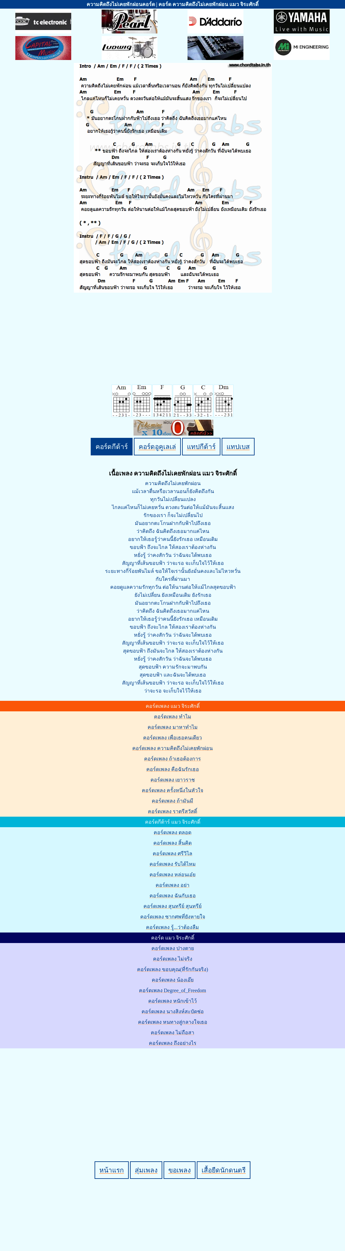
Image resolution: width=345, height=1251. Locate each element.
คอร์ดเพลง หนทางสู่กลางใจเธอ (172, 1022)
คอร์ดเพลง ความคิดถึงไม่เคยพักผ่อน (172, 748)
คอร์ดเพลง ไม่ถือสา (172, 1032)
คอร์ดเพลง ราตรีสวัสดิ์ (172, 811)
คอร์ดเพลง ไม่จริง (172, 959)
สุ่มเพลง (146, 1170)
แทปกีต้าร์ (201, 446)
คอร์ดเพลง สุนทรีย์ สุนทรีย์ (172, 906)
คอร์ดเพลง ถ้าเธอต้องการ (172, 758)
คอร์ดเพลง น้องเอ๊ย (173, 980)
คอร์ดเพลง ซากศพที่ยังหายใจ (172, 916)
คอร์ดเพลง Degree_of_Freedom (172, 990)
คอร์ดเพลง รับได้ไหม (173, 864)
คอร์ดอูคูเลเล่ (157, 446)
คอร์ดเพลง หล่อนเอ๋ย (172, 874)
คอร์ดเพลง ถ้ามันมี (172, 801)
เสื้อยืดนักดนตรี (224, 1170)
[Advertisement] (173, 1094)
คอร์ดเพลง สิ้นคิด (172, 843)
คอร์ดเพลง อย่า (172, 885)
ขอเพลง (179, 1170)
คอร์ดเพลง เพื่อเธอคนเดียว (172, 737)
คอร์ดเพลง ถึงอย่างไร (172, 1043)
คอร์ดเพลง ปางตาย (172, 948)
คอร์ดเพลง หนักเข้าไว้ (172, 1001)
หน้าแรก (111, 1170)
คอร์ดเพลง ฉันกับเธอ (173, 895)
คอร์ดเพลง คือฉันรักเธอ (172, 769)
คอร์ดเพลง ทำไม (172, 716)
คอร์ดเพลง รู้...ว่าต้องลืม (172, 927)
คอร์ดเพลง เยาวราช (172, 780)
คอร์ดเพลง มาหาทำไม (173, 727)
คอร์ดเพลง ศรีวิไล (172, 853)
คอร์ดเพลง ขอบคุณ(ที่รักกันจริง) (172, 969)
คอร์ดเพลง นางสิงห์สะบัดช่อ (173, 1011)
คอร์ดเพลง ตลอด (172, 832)
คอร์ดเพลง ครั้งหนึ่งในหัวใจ (172, 790)
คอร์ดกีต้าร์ (112, 446)
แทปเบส (238, 446)
